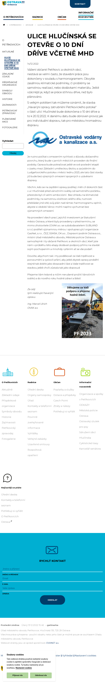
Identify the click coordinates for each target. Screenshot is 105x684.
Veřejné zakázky (37, 438)
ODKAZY (84, 405)
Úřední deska (36, 389)
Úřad (30, 400)
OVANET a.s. (52, 643)
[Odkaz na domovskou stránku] (3, 25)
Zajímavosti (9, 422)
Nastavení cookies (24, 668)
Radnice (32, 382)
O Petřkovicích (15, 25)
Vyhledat (7, 141)
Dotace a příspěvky (64, 395)
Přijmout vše (17, 675)
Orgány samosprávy (39, 395)
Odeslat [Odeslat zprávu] (52, 600)
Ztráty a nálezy (61, 406)
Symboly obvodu (12, 411)
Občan (56, 382)
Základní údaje (10, 395)
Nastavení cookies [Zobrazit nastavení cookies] (85, 655)
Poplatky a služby (63, 389)
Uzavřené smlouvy (39, 444)
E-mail (5, 584)
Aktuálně (29, 25)
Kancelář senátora (90, 448)
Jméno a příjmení (10, 575)
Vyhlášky (33, 433)
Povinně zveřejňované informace (35, 422)
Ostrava (5, 522)
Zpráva (5, 594)
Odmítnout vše (41, 675)
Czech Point (60, 400)
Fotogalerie (9, 438)
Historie (6, 417)
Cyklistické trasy (88, 443)
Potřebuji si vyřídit (64, 411)
